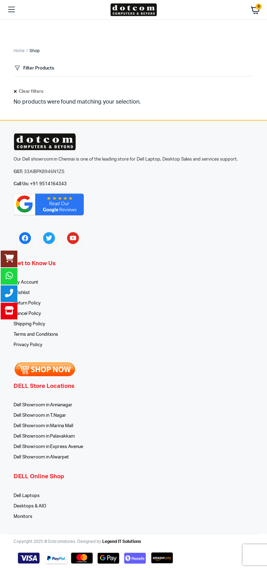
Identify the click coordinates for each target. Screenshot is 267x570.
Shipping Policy (29, 324)
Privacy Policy (28, 345)
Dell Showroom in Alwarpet (41, 457)
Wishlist (22, 293)
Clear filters (31, 91)
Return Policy (27, 303)
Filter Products (34, 68)
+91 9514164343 (48, 184)
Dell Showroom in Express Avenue (48, 447)
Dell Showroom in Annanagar (43, 405)
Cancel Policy (27, 313)
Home (19, 51)
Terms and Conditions (36, 334)
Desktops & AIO (30, 506)
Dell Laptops (27, 496)
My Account (26, 282)
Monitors (23, 516)
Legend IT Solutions (121, 541)
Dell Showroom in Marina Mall (43, 426)
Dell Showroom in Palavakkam (44, 436)
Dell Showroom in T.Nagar (40, 415)
